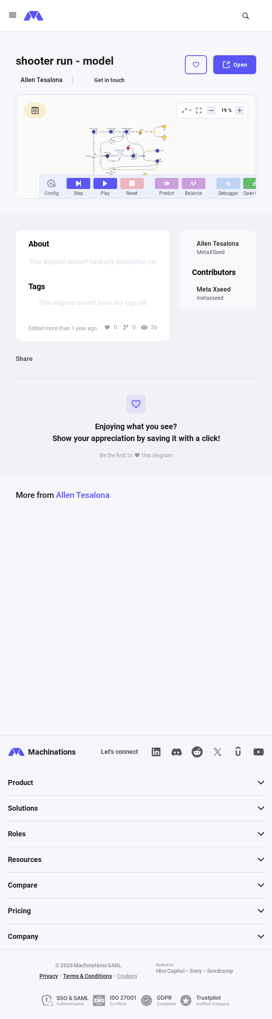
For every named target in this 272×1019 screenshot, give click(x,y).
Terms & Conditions (87, 976)
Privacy (48, 976)
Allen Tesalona (41, 80)
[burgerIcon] (12, 15)
